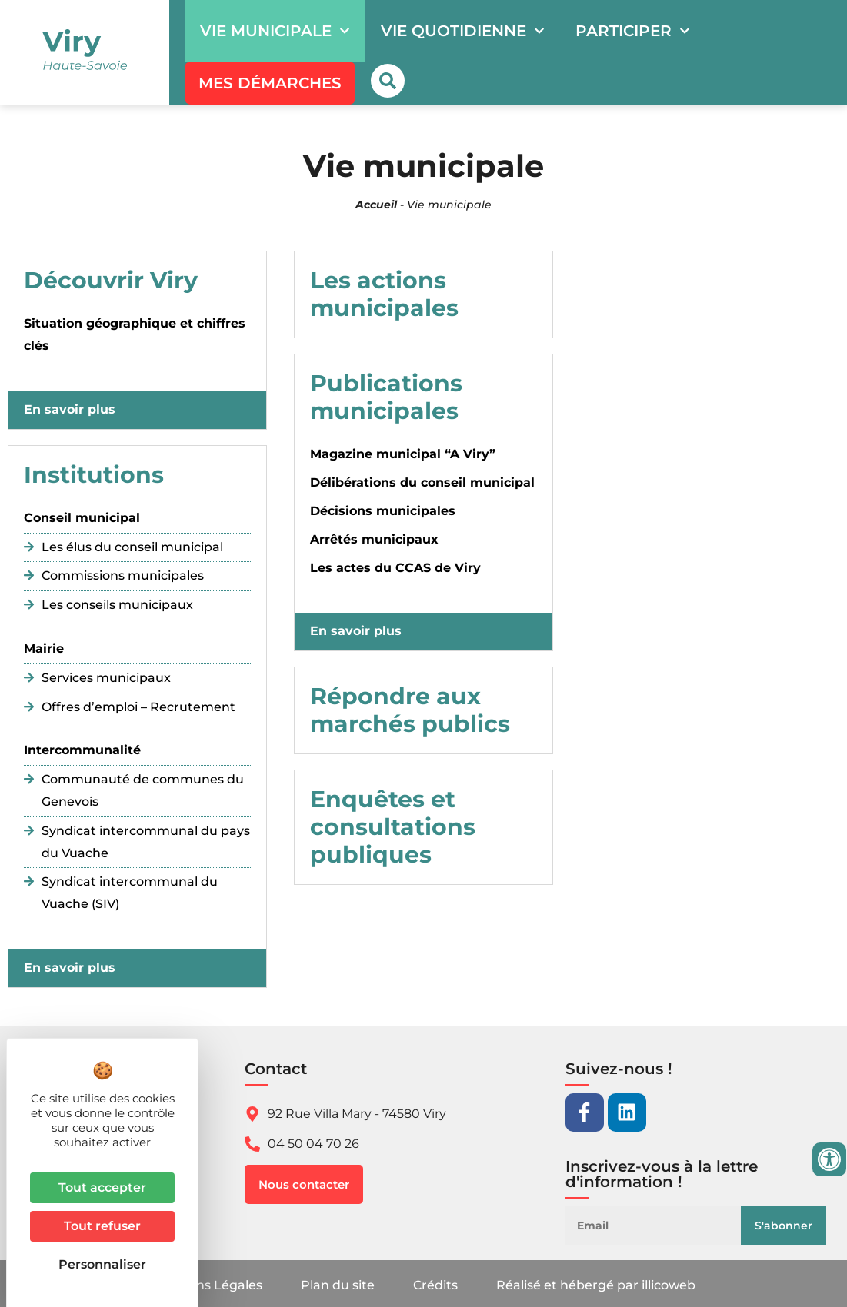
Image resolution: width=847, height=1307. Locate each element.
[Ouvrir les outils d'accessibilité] (829, 1159)
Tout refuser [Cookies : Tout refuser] (102, 1226)
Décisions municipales (382, 511)
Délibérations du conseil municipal (422, 482)
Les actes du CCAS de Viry (395, 567)
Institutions (94, 475)
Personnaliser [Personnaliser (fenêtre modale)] (102, 1264)
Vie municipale (275, 31)
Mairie (44, 648)
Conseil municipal (82, 517)
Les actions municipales (384, 294)
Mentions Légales (207, 1285)
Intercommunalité (82, 750)
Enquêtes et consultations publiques (392, 827)
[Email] (659, 1225)
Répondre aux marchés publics (410, 710)
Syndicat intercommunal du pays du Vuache (146, 841)
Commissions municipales (123, 575)
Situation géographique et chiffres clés (134, 334)
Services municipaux (106, 677)
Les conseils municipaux (117, 604)
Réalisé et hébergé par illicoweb (595, 1285)
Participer (632, 31)
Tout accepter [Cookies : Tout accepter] (102, 1187)
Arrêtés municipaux (374, 539)
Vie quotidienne (463, 31)
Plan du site (338, 1285)
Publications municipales (386, 397)
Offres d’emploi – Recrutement (138, 707)
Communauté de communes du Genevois (143, 790)
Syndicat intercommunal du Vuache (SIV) (130, 892)
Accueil (376, 204)
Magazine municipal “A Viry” (402, 454)
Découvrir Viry (111, 280)
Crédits (435, 1285)
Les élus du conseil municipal (132, 547)
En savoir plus (69, 409)
